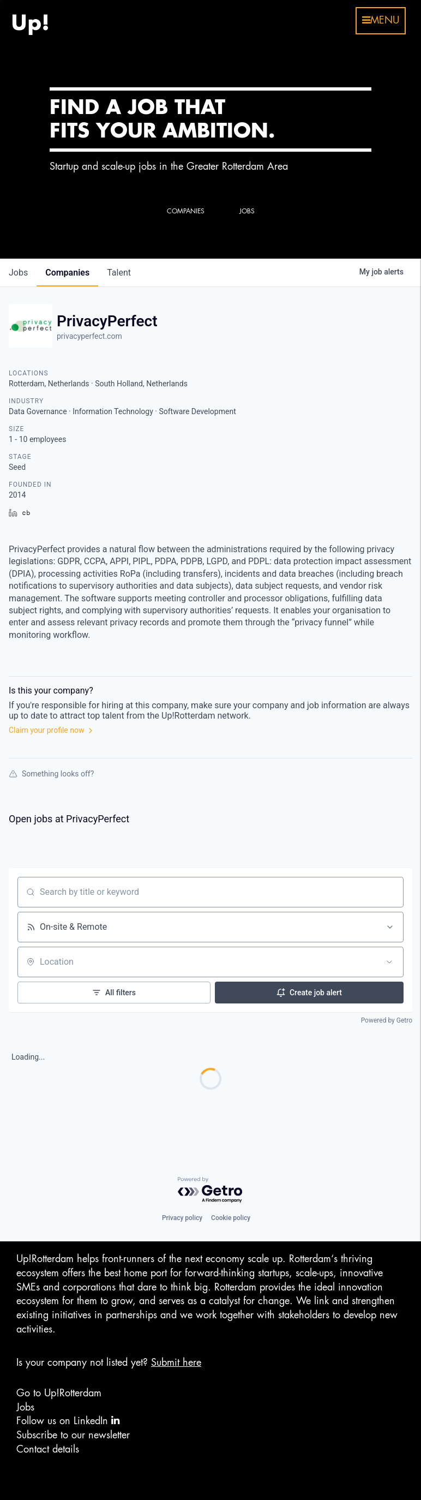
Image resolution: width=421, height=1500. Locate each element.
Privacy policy (182, 1218)
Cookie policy (230, 1218)
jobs (18, 272)
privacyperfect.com (89, 336)
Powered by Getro (386, 1020)
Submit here (176, 1362)
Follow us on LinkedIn (67, 1420)
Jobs (25, 1407)
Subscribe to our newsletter (73, 1435)
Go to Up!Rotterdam (58, 1393)
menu (380, 20)
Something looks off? (51, 773)
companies (67, 272)
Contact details (47, 1449)
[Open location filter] (389, 962)
